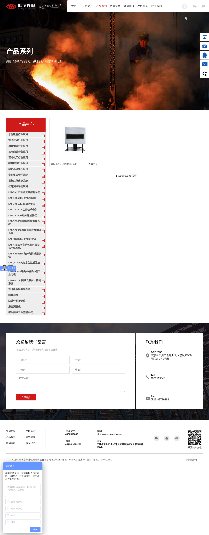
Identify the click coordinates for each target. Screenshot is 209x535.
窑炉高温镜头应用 (18, 183)
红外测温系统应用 (18, 207)
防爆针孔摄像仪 (17, 364)
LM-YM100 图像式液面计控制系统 (24, 338)
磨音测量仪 (14, 372)
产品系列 (101, 6)
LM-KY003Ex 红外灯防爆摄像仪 (24, 304)
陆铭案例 (129, 6)
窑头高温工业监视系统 (21, 380)
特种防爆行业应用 (18, 175)
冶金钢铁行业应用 (18, 151)
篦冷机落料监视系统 (20, 348)
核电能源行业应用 (18, 159)
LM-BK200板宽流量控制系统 (23, 217)
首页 (73, 6)
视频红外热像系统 (18, 199)
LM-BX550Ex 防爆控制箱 (23, 227)
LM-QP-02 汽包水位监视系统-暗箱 (24, 315)
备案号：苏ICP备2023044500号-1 (95, 528)
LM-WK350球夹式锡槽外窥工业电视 (24, 327)
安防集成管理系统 (18, 191)
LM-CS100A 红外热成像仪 (23, 243)
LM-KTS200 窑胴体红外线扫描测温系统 (25, 292)
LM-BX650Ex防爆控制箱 (22, 235)
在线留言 (142, 6)
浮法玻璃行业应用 (18, 143)
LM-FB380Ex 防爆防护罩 (23, 282)
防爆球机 (13, 356)
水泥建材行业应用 (18, 135)
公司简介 (87, 6)
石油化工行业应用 (18, 167)
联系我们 (156, 6)
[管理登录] (191, 528)
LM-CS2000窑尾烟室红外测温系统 (24, 273)
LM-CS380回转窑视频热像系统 (23, 261)
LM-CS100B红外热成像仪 (23, 251)
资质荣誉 (115, 6)
